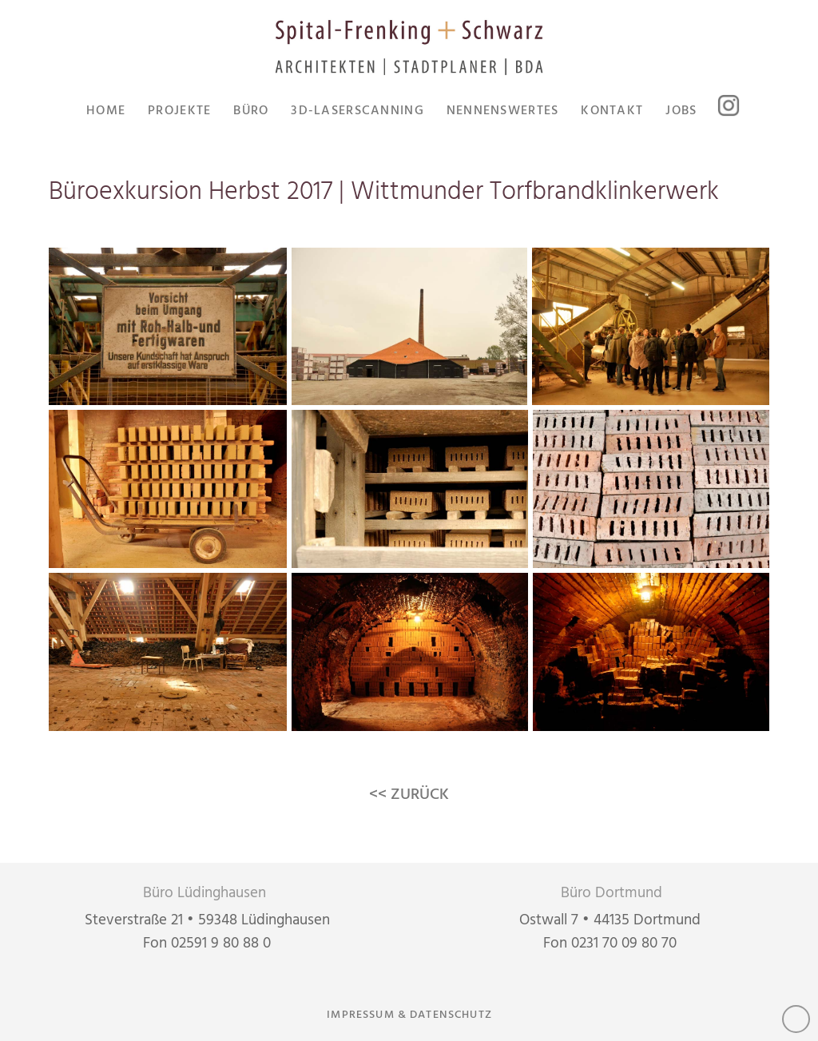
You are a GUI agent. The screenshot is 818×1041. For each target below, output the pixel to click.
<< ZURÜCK (409, 795)
